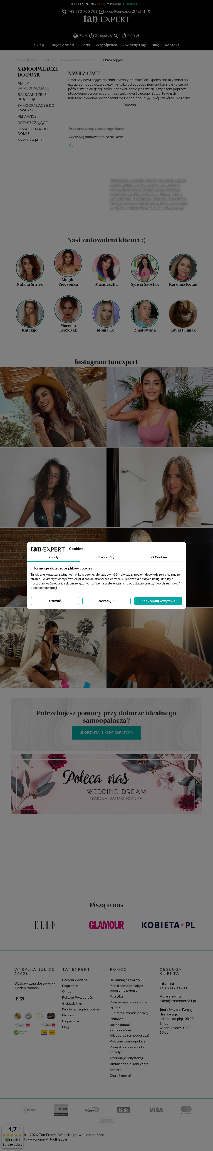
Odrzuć (55, 601)
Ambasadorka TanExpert (129, 1064)
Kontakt (172, 44)
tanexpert (123, 361)
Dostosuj (106, 601)
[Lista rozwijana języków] (84, 36)
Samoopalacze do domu (37, 71)
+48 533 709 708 (173, 988)
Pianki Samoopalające (33, 85)
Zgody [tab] (54, 557)
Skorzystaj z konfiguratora (106, 732)
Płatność (68, 1015)
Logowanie (70, 1021)
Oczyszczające (32, 122)
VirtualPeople (56, 1139)
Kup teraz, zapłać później (81, 1009)
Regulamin (70, 986)
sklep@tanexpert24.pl (178, 1000)
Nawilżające (30, 140)
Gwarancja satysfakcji (126, 1058)
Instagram (21, 998)
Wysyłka (116, 996)
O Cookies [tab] (159, 557)
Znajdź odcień (62, 44)
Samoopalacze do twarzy (35, 107)
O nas (84, 44)
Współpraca (106, 44)
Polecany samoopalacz (127, 1041)
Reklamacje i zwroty (125, 980)
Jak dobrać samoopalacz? (129, 1035)
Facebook (16, 998)
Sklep (39, 44)
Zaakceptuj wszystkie (158, 601)
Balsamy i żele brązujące (32, 96)
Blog (155, 44)
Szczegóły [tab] (106, 557)
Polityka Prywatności (77, 997)
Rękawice (27, 116)
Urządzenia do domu (32, 131)
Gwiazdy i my (134, 44)
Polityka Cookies (74, 980)
